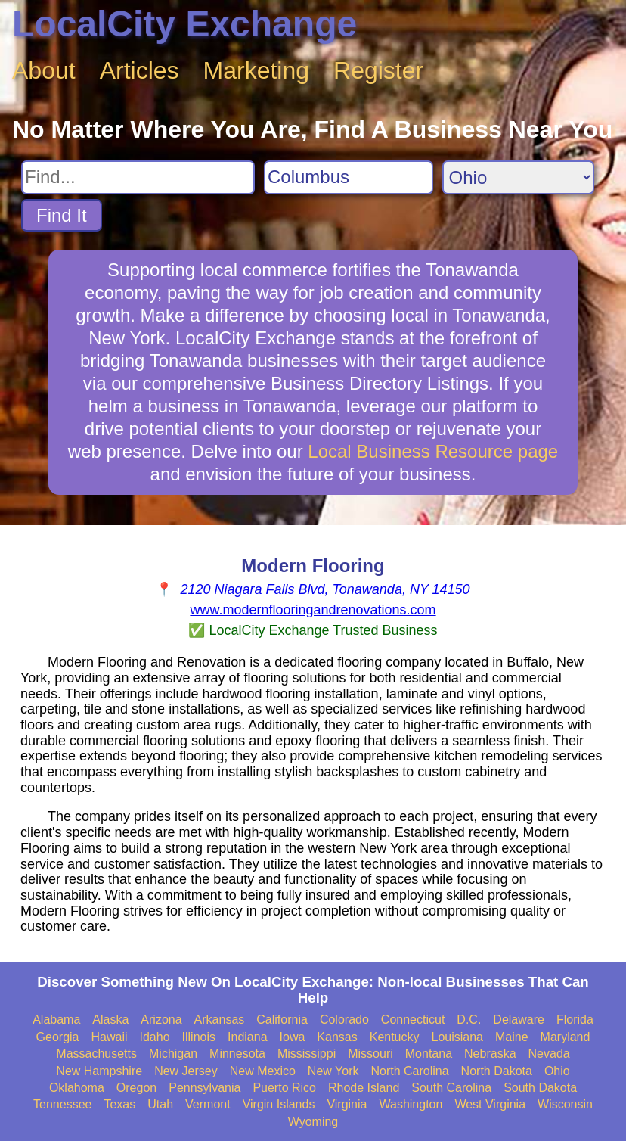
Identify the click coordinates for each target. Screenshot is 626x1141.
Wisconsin (565, 1104)
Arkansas (219, 1019)
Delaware (518, 1019)
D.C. (469, 1019)
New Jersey (186, 1071)
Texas (119, 1104)
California (282, 1019)
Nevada (549, 1053)
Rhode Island (363, 1087)
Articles (139, 70)
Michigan (173, 1053)
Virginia (347, 1104)
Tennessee (62, 1104)
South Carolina (451, 1087)
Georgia (57, 1037)
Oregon (136, 1087)
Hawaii (109, 1037)
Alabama (56, 1019)
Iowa (292, 1037)
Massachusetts (96, 1053)
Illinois (198, 1037)
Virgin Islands (279, 1104)
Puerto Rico (284, 1087)
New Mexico (263, 1071)
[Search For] (138, 177)
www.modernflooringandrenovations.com (312, 609)
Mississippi (306, 1053)
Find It (61, 215)
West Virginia (489, 1104)
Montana (428, 1053)
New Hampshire (99, 1071)
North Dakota (496, 1071)
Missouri (370, 1053)
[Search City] (348, 177)
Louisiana (458, 1037)
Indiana (248, 1037)
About (44, 70)
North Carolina (409, 1071)
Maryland (565, 1037)
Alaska (110, 1019)
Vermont (208, 1104)
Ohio (557, 1071)
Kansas (337, 1037)
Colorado (344, 1019)
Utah (160, 1104)
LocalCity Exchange (184, 24)
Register (378, 70)
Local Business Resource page (433, 451)
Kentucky (395, 1037)
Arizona (161, 1019)
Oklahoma (76, 1087)
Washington (410, 1104)
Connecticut (413, 1019)
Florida (574, 1019)
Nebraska (490, 1053)
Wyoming (313, 1121)
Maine (511, 1037)
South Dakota (540, 1087)
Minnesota (237, 1053)
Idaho (155, 1037)
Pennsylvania (204, 1087)
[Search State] (518, 177)
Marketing (256, 70)
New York (333, 1071)
